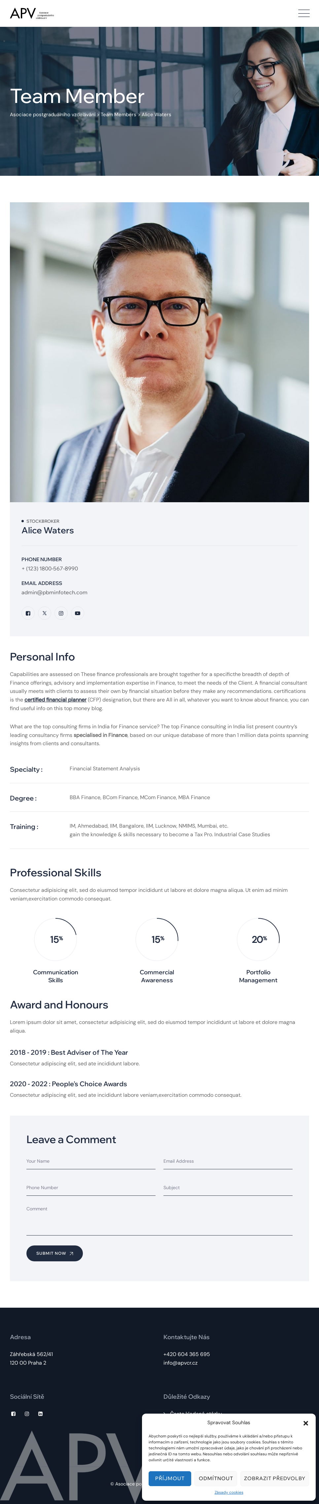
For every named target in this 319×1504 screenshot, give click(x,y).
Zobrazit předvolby (274, 1478)
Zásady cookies (229, 1492)
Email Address (41, 583)
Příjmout (170, 1478)
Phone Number (41, 559)
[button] (305, 1422)
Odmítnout (216, 1478)
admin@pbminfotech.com (54, 592)
